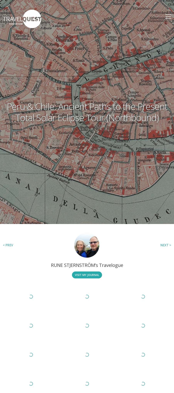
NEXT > (165, 245)
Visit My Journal (87, 275)
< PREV (8, 245)
